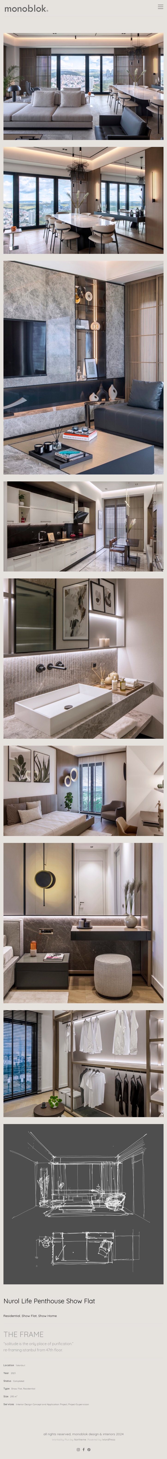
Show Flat (29, 1316)
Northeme (80, 1439)
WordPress (108, 1439)
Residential (11, 1316)
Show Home (47, 1316)
